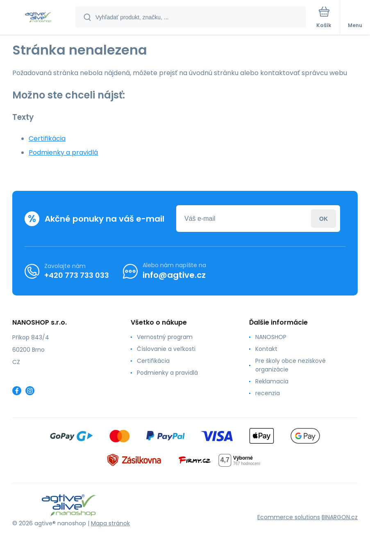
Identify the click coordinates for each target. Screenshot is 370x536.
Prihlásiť (323, 218)
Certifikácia (47, 138)
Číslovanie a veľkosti (166, 349)
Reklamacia (271, 381)
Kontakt (266, 349)
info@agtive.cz (174, 275)
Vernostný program (165, 337)
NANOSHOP (270, 337)
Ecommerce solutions (288, 517)
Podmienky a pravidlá (63, 152)
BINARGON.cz (340, 517)
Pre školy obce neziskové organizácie (290, 365)
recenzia (267, 393)
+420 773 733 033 (76, 275)
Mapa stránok (110, 523)
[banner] (38, 18)
